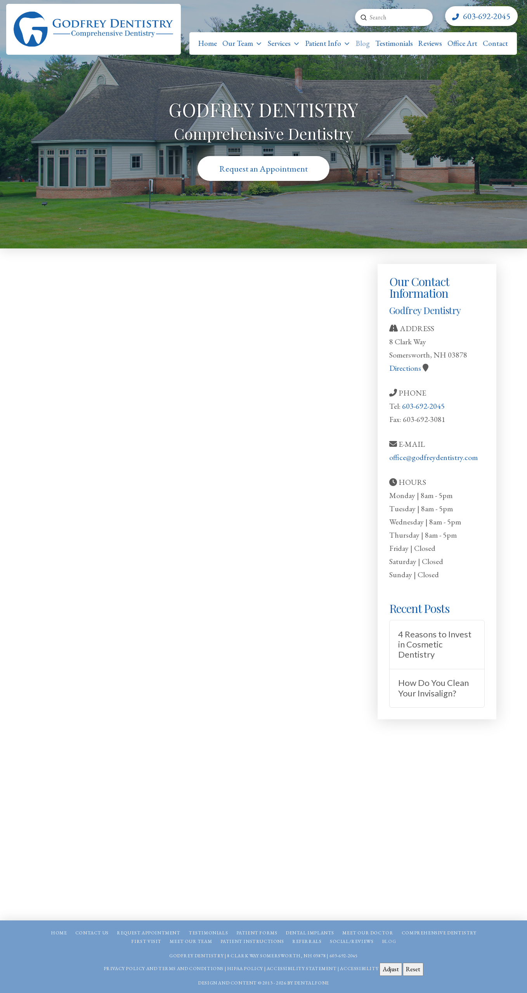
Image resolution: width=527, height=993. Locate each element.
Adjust (391, 969)
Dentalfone (311, 983)
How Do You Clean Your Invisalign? (433, 688)
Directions (405, 368)
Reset (413, 969)
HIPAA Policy (245, 968)
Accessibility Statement (302, 968)
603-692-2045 (423, 406)
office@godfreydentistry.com (433, 457)
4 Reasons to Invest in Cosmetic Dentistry (435, 644)
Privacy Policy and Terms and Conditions (164, 968)
